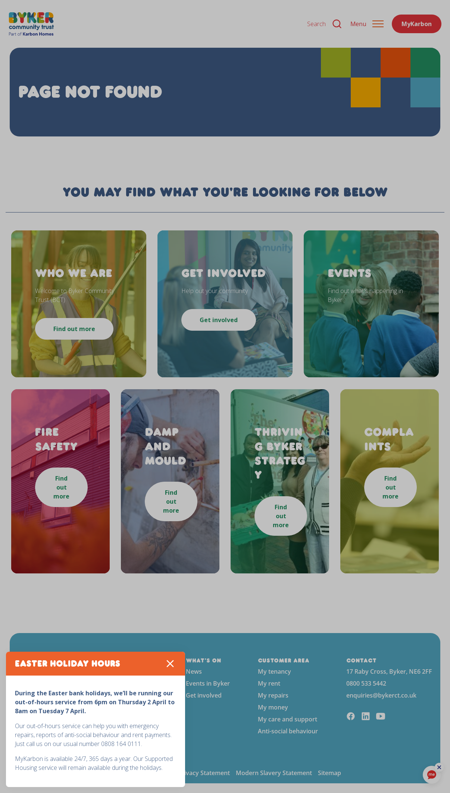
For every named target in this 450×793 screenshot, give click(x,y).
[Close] (170, 664)
